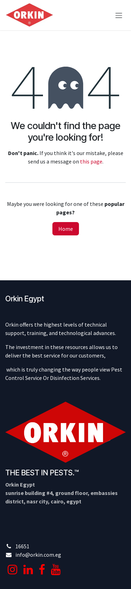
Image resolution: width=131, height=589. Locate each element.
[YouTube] (56, 570)
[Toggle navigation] (119, 15)
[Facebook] (41, 570)
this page (91, 161)
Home (65, 228)
